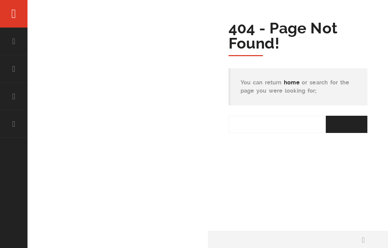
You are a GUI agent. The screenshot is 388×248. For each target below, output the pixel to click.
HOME (13, 41)
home (292, 82)
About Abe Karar (13, 69)
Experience (13, 96)
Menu (13, 14)
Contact (13, 124)
